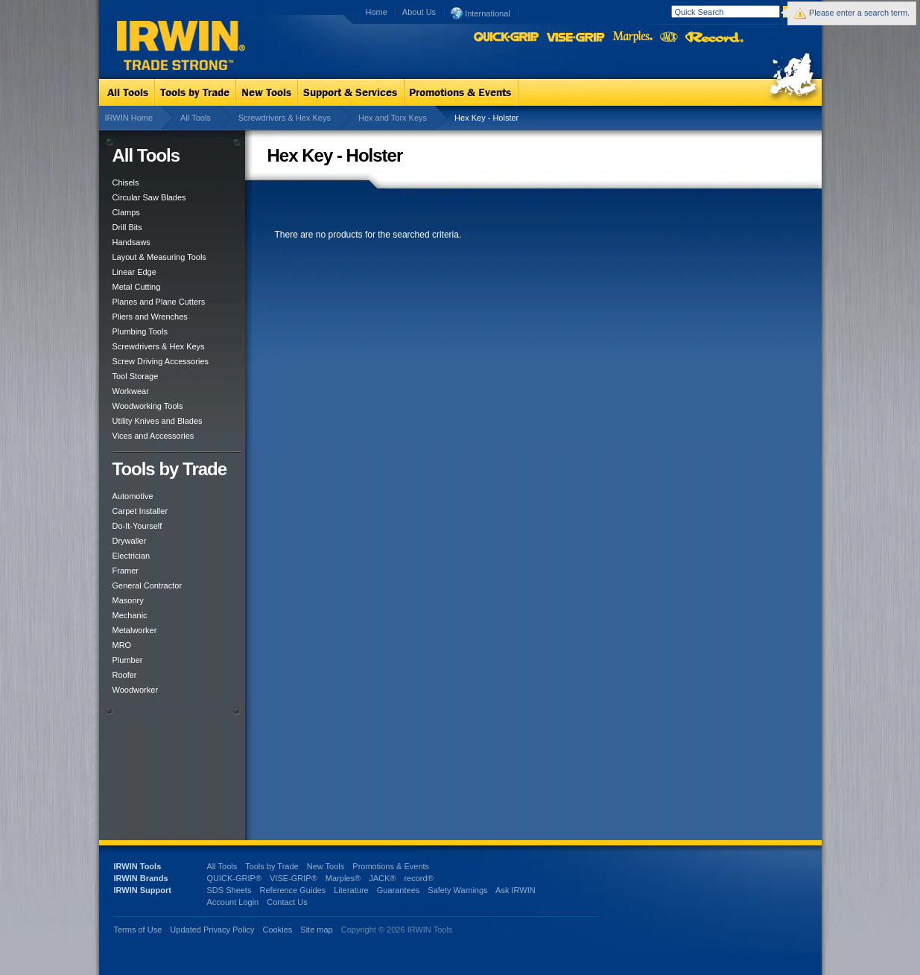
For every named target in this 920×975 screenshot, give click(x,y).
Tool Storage (135, 376)
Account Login (233, 902)
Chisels (125, 182)
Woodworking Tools (147, 405)
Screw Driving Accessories (160, 361)
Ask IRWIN (515, 890)
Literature (351, 890)
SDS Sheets (229, 890)
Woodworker (135, 689)
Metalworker (134, 630)
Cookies (279, 929)
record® (418, 878)
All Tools (195, 117)
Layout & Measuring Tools (159, 257)
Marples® (343, 878)
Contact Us (287, 902)
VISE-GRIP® (293, 878)
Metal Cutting (136, 286)
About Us (419, 11)
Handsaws (131, 242)
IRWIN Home (129, 117)
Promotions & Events (390, 866)
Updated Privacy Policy (212, 929)
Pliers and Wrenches (150, 316)
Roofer (124, 674)
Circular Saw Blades (149, 197)
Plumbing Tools (140, 331)
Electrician (131, 555)
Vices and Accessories (153, 435)
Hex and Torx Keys (392, 117)
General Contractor (147, 585)
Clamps (126, 212)
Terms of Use (138, 929)
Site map (316, 929)
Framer (125, 570)
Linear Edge (134, 271)
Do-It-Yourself (137, 525)
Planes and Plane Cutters (159, 301)
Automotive (132, 496)
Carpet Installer (140, 510)
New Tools (326, 866)
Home (376, 11)
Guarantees (398, 890)
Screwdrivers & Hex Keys (284, 117)
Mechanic (129, 615)
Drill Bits (127, 227)
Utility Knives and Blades (157, 420)
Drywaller (129, 540)
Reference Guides (292, 890)
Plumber (127, 659)
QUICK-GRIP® (234, 878)
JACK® (382, 878)
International (480, 12)
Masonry (128, 600)
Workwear (130, 391)
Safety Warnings (457, 890)
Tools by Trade (272, 866)
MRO (122, 645)
